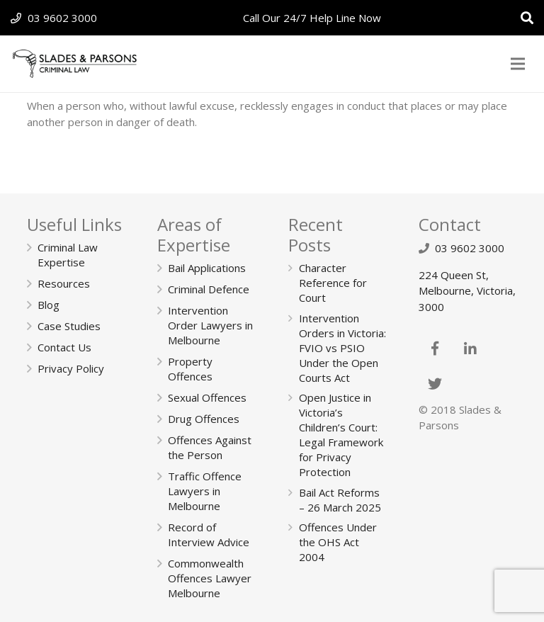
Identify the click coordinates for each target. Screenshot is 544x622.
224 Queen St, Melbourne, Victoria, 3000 (467, 291)
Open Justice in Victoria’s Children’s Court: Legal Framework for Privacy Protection (341, 434)
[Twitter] (435, 384)
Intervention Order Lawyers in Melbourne (210, 325)
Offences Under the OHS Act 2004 (338, 542)
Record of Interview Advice (208, 534)
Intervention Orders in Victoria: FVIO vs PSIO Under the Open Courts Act (342, 348)
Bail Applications (207, 268)
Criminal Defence (208, 289)
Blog (49, 305)
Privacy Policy (71, 368)
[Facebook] (435, 348)
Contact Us (64, 347)
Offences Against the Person (209, 447)
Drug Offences (203, 419)
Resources (64, 283)
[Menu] (517, 63)
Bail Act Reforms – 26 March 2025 (340, 499)
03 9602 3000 (62, 18)
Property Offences (190, 368)
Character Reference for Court (333, 283)
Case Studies (69, 326)
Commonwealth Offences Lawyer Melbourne (209, 578)
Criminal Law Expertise (68, 254)
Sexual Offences (207, 397)
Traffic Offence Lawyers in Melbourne (205, 491)
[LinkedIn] (470, 348)
